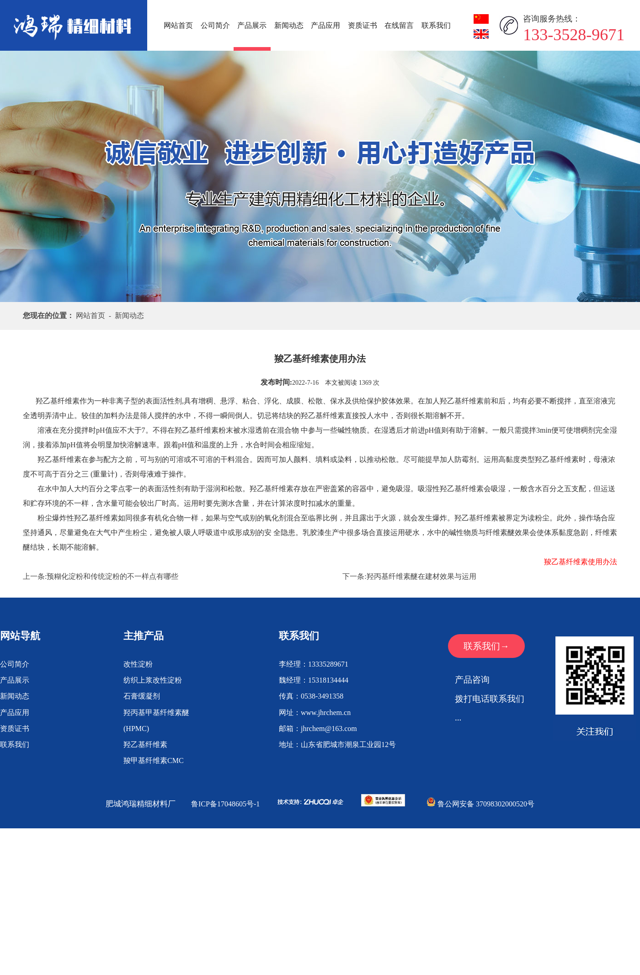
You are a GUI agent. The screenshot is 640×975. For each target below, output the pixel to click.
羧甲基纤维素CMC (153, 760)
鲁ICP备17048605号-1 (225, 804)
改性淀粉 (138, 664)
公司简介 (215, 25)
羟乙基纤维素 (145, 744)
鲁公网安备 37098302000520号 (480, 804)
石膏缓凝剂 (141, 696)
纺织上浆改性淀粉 (152, 680)
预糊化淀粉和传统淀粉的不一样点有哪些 (112, 576)
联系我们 (436, 25)
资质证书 (362, 25)
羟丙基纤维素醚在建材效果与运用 (421, 576)
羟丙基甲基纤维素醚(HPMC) (156, 720)
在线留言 (399, 25)
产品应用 (325, 25)
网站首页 (178, 25)
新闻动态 (289, 25)
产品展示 (252, 25)
